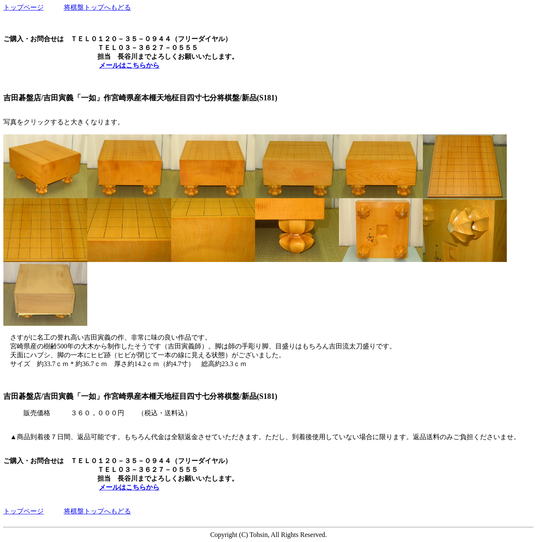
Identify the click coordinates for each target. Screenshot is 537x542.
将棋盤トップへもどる (97, 7)
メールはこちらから (129, 65)
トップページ (23, 7)
